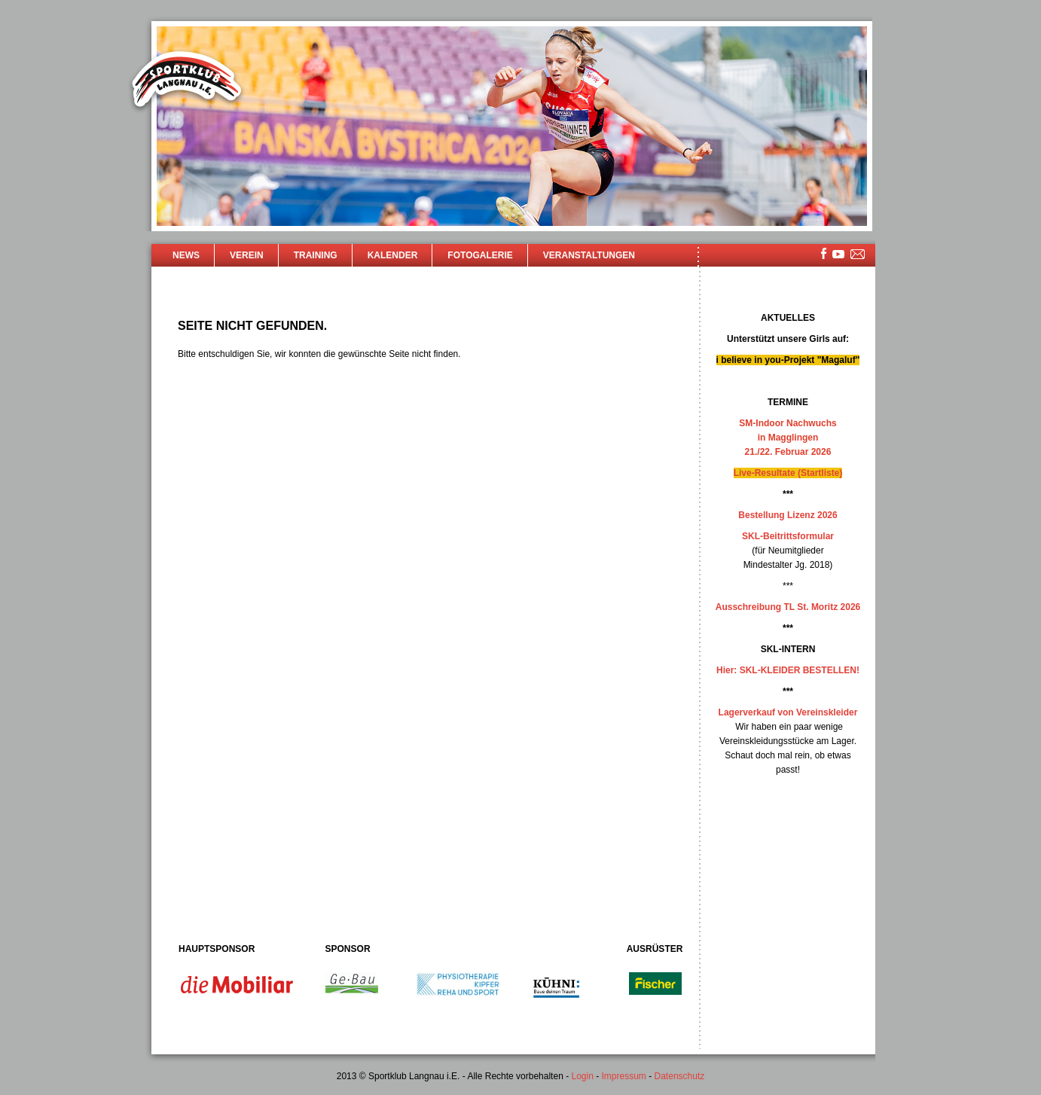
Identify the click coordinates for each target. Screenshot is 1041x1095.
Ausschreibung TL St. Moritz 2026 (788, 607)
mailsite (857, 255)
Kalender (393, 255)
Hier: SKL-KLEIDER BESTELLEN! (787, 670)
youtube (838, 254)
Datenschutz (680, 1076)
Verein (247, 255)
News (186, 255)
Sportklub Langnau (186, 81)
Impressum (624, 1076)
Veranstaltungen (589, 255)
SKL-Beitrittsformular (788, 536)
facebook (823, 253)
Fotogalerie (479, 255)
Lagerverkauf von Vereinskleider (788, 712)
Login (582, 1076)
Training (315, 255)
